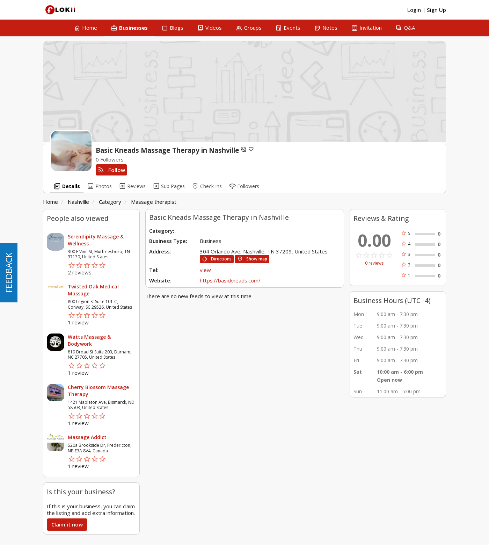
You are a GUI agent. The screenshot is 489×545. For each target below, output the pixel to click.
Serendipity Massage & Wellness (96, 240)
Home (50, 201)
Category (110, 201)
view (205, 269)
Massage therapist (153, 201)
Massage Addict (87, 437)
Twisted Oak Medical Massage (93, 290)
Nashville (78, 201)
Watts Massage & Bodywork (89, 340)
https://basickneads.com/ (230, 280)
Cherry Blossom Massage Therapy (98, 390)
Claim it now (67, 524)
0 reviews (374, 263)
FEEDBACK (8, 273)
